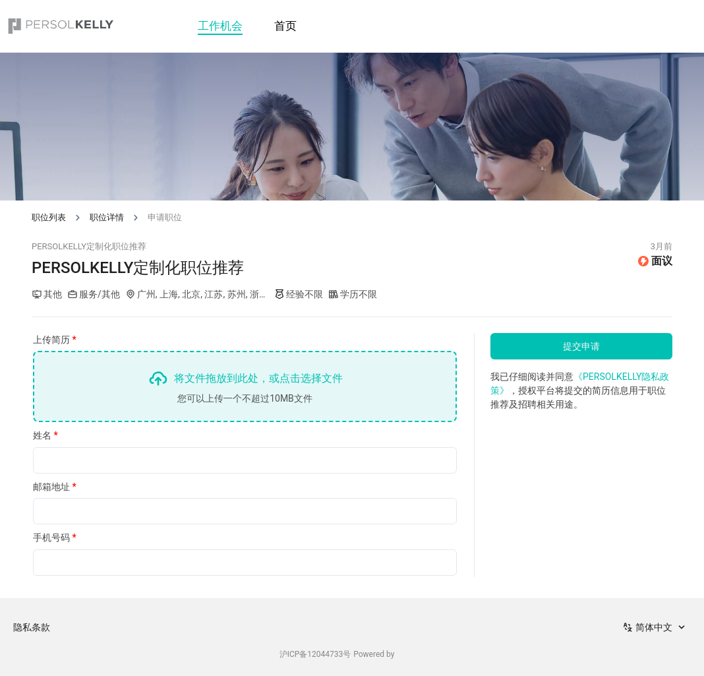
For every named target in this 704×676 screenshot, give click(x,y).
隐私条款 (31, 627)
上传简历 (54, 339)
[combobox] (655, 627)
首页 (285, 25)
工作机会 (220, 25)
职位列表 (49, 217)
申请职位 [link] (165, 217)
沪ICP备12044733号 (315, 654)
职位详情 (107, 217)
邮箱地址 (54, 486)
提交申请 (581, 346)
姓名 (45, 435)
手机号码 (54, 537)
